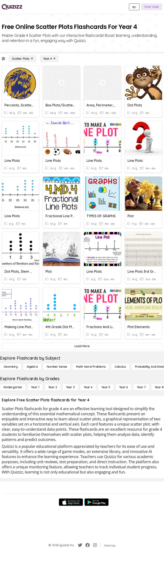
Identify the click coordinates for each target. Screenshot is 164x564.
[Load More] (82, 346)
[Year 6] (124, 387)
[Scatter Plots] (22, 58)
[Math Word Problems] (90, 366)
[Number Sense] (57, 366)
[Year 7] (141, 387)
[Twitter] (80, 545)
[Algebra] (32, 366)
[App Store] (71, 502)
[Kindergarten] (13, 387)
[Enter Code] (151, 6)
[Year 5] (106, 387)
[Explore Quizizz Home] (12, 7)
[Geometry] (10, 366)
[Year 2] (53, 387)
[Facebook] (87, 545)
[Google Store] (96, 502)
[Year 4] (49, 58)
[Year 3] (70, 387)
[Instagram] (95, 545)
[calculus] (120, 366)
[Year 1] (35, 387)
